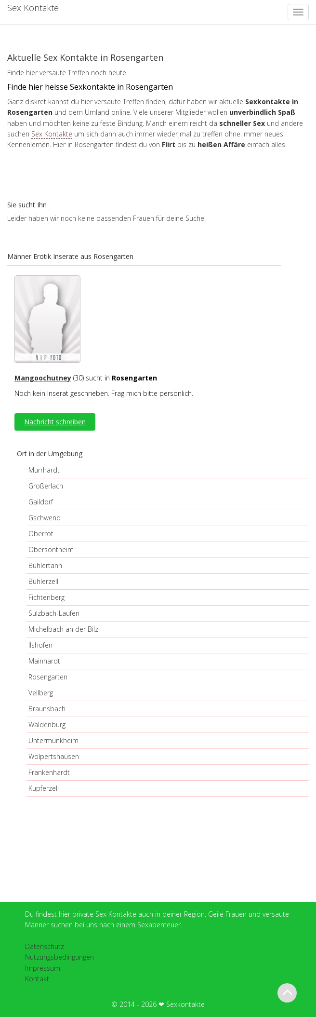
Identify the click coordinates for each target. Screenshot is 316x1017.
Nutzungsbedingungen (59, 957)
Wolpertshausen (53, 756)
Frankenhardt (49, 772)
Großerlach (45, 485)
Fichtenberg (46, 597)
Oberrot (40, 533)
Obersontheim (51, 549)
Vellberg (40, 692)
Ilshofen (40, 645)
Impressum (42, 968)
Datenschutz (44, 946)
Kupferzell (43, 788)
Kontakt (37, 978)
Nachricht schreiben (55, 421)
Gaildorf (40, 501)
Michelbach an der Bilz (63, 629)
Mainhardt (44, 660)
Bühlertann (45, 565)
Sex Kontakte (51, 133)
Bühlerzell (43, 581)
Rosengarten (47, 676)
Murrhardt (44, 470)
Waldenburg (47, 724)
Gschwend (44, 517)
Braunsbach (47, 708)
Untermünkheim (53, 740)
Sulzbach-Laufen (53, 613)
